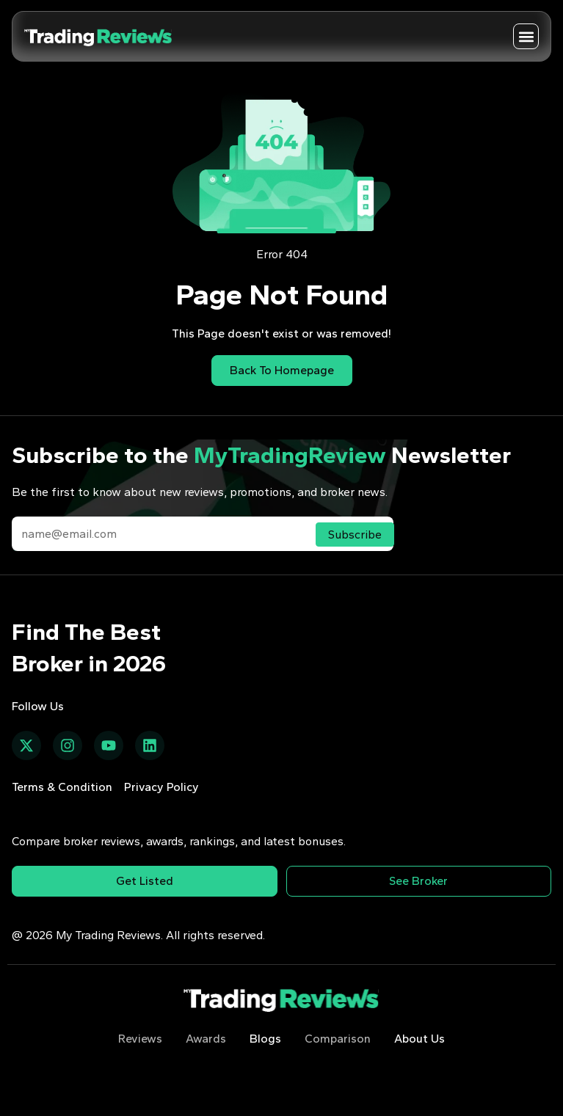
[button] (526, 36)
